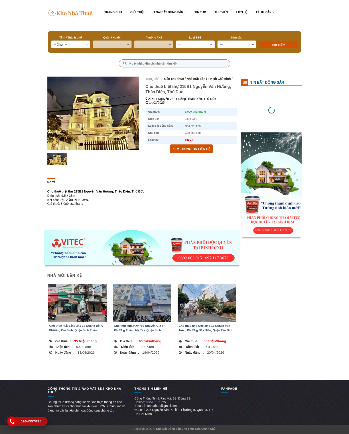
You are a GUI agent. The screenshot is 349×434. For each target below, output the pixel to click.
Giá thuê (63, 341)
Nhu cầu (236, 37)
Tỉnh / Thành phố (70, 37)
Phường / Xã (154, 37)
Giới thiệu (138, 12)
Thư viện (221, 12)
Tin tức (200, 12)
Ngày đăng (64, 352)
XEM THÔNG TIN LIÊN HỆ (191, 149)
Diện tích (65, 347)
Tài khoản (265, 12)
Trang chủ (113, 12)
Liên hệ (241, 12)
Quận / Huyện (112, 37)
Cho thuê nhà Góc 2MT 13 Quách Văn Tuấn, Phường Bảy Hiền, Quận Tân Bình (206, 328)
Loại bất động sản (170, 12)
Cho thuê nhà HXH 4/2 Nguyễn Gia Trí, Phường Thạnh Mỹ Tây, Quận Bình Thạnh (140, 328)
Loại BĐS (195, 37)
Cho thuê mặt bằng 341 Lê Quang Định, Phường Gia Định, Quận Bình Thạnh (76, 328)
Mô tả (51, 182)
